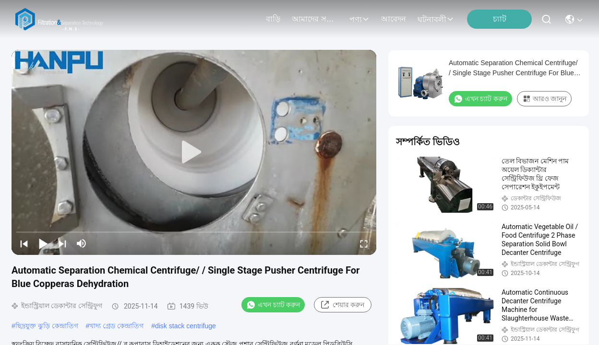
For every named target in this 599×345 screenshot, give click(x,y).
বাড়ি (273, 19)
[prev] (24, 243)
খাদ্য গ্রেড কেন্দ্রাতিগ (116, 326)
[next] (62, 243)
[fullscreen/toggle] (363, 243)
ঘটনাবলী (436, 19)
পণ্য (359, 19)
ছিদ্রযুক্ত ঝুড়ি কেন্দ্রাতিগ (46, 326)
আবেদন (393, 19)
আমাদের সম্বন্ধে (315, 19)
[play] (194, 152)
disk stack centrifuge (185, 326)
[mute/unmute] (81, 243)
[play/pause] (43, 243)
